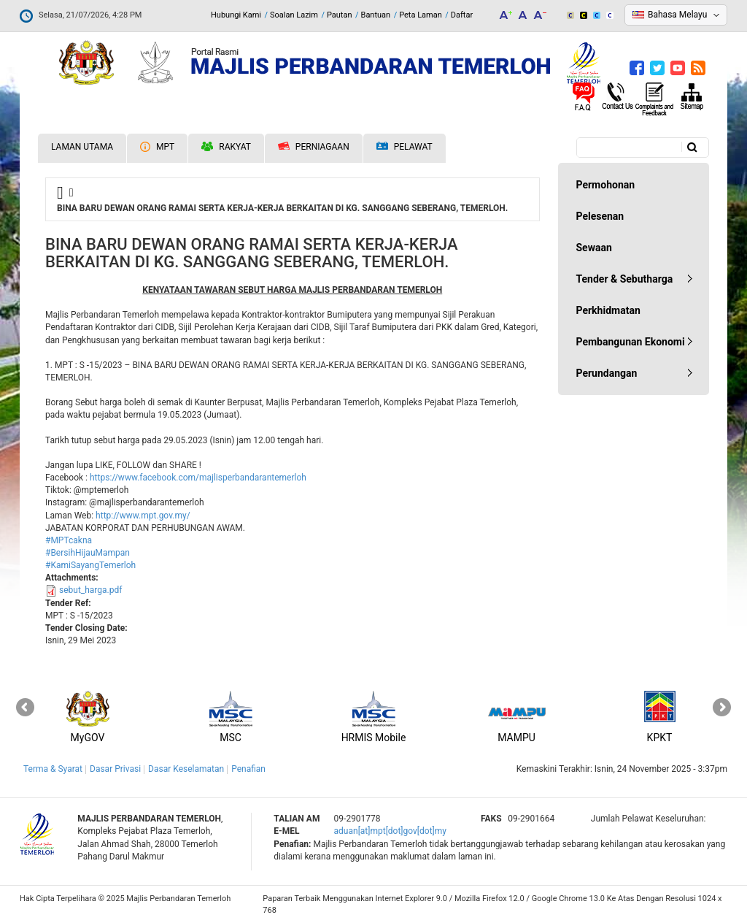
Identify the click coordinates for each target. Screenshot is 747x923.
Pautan (339, 15)
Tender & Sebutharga (624, 279)
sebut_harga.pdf (90, 590)
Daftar (462, 15)
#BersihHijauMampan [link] (87, 553)
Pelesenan (600, 216)
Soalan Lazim (294, 15)
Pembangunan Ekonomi (630, 342)
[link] (198, 477)
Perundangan (607, 373)
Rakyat (226, 147)
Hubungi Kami (236, 15)
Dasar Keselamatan (186, 769)
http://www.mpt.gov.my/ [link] (143, 515)
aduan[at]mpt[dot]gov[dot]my (390, 831)
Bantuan (376, 15)
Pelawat (404, 147)
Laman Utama (82, 147)
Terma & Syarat (52, 769)
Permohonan (605, 185)
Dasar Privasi (115, 769)
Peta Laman (420, 15)
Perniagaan (313, 147)
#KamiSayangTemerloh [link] (90, 565)
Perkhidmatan (608, 310)
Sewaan (594, 247)
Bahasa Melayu (677, 14)
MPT (157, 147)
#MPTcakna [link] (68, 540)
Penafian (248, 769)
